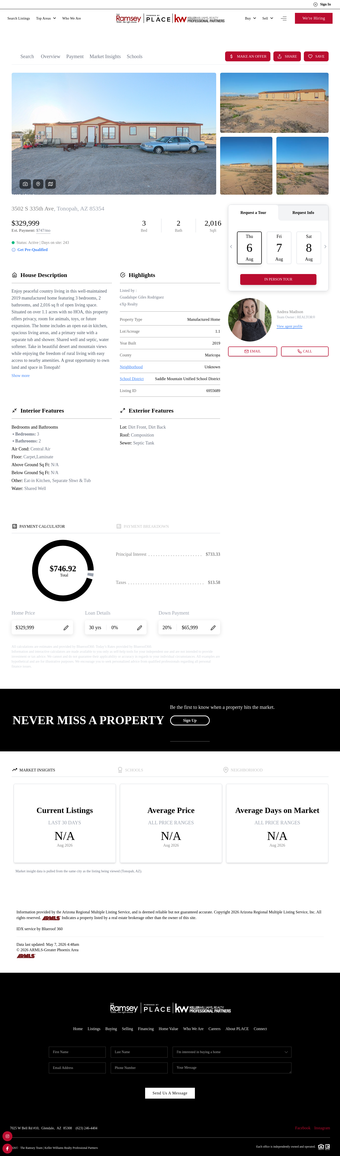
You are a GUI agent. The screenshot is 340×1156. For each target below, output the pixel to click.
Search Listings (18, 18)
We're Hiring (313, 18)
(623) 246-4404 (87, 1118)
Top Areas (46, 18)
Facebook (303, 1118)
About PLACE (237, 1019)
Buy (250, 18)
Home (77, 1019)
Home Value (168, 1019)
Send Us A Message (170, 1083)
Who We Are (71, 18)
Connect (260, 1019)
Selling (127, 1019)
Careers (215, 1019)
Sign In (322, 4)
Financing (146, 1019)
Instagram (322, 1118)
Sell (267, 18)
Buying (111, 1019)
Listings (93, 1019)
